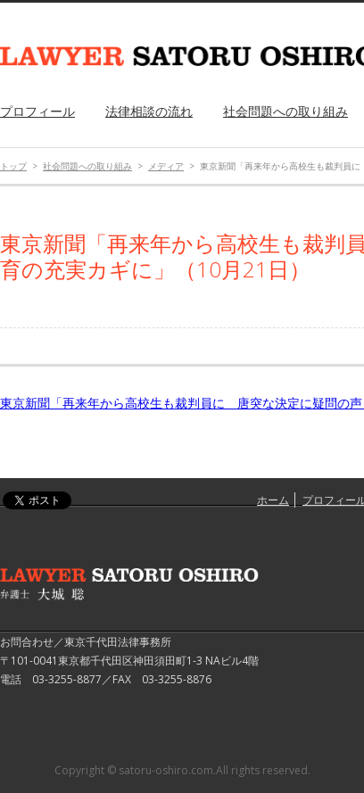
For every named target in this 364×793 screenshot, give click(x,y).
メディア (166, 166)
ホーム (273, 500)
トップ (13, 166)
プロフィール (37, 111)
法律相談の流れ (149, 111)
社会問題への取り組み (285, 111)
